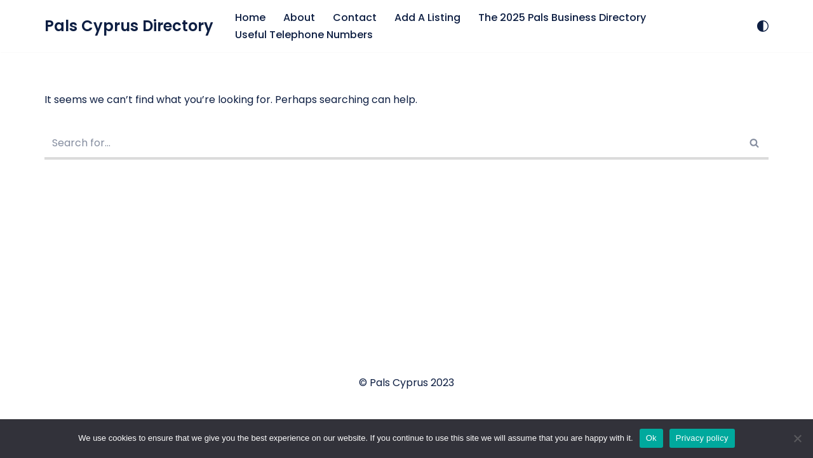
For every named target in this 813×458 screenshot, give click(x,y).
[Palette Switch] (763, 26)
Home (250, 17)
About (299, 17)
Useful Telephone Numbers (304, 34)
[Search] (392, 144)
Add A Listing (427, 17)
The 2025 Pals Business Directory (562, 17)
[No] (797, 438)
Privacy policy (702, 438)
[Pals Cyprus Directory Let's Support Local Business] (128, 26)
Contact (355, 17)
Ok (651, 438)
